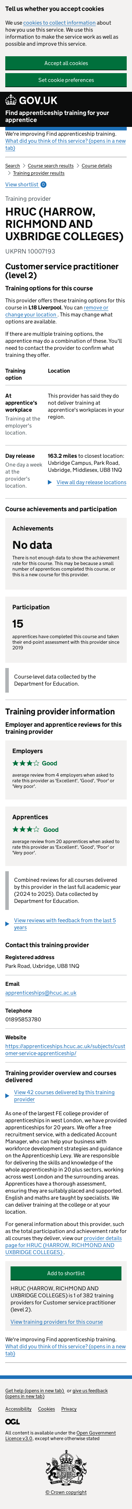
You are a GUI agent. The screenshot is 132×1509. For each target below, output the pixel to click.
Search (12, 165)
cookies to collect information (59, 22)
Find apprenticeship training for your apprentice (57, 116)
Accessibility (18, 1409)
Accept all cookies (66, 63)
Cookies (46, 1409)
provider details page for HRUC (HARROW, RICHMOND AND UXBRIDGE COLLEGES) (63, 1245)
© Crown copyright (66, 1492)
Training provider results (38, 173)
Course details (97, 165)
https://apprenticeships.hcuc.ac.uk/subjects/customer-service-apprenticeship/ (65, 1050)
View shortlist (25, 184)
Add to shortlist (66, 1273)
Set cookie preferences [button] (66, 80)
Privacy (69, 1409)
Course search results (51, 165)
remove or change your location (56, 311)
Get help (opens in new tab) (35, 1390)
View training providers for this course (57, 1321)
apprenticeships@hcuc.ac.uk (40, 992)
